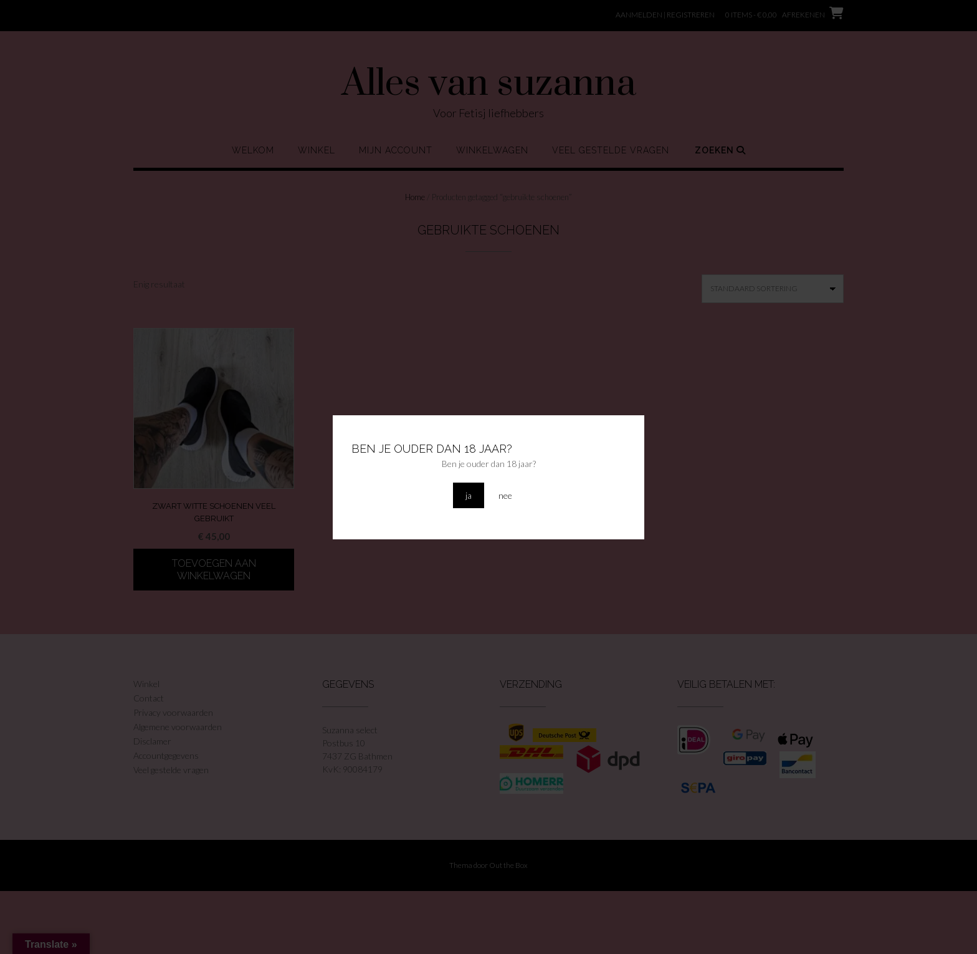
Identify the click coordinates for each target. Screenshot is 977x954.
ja (468, 495)
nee (505, 495)
